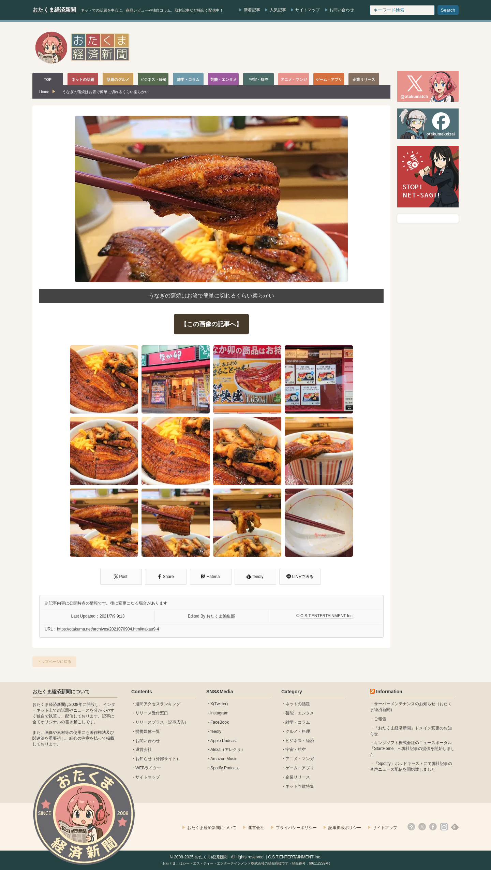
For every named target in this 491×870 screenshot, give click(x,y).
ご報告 (380, 718)
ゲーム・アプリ (299, 768)
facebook (433, 826)
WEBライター (148, 768)
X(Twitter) (219, 703)
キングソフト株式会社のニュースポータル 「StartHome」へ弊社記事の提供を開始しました (412, 748)
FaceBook (219, 722)
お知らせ (143, 758)
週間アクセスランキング (157, 703)
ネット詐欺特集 (299, 786)
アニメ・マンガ (299, 758)
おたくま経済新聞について (61, 691)
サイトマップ (307, 10)
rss (411, 826)
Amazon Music (223, 758)
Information (389, 691)
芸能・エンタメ (299, 713)
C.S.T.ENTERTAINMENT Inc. (327, 615)
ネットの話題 (297, 703)
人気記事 (278, 10)
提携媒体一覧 (147, 731)
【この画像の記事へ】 (211, 324)
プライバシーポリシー (296, 827)
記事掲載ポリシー (344, 827)
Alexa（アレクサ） (227, 749)
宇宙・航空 (295, 749)
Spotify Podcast (224, 768)
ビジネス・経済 (299, 740)
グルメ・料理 (297, 731)
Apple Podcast (223, 740)
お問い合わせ (341, 10)
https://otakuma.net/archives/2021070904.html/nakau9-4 (108, 629)
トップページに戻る (54, 661)
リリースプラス (149, 722)
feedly (215, 731)
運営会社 (143, 749)
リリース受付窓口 (151, 713)
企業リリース (297, 777)
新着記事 (252, 10)
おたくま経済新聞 (54, 10)
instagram (219, 713)
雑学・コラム (297, 722)
